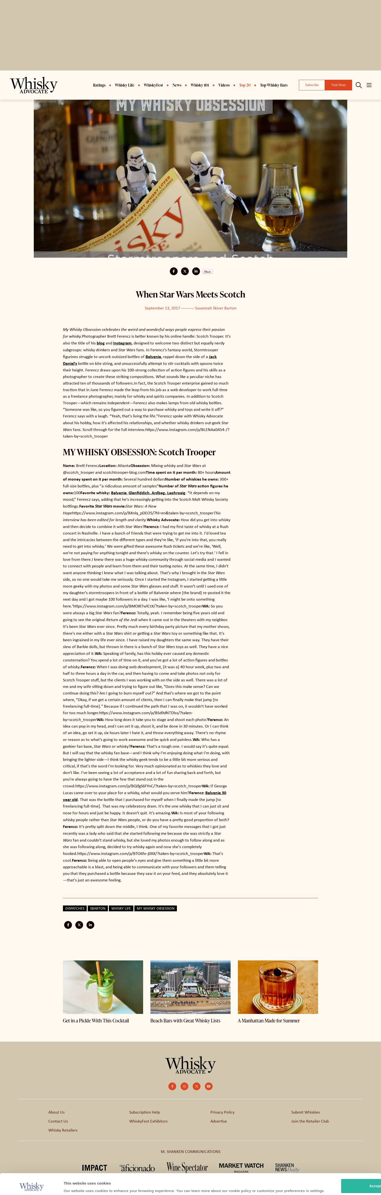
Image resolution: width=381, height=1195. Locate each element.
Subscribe (312, 85)
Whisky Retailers (63, 1130)
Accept (340, 1161)
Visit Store (338, 85)
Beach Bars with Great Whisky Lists (185, 1020)
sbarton (97, 908)
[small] (172, 1086)
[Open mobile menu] (369, 85)
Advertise (218, 1121)
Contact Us (58, 1121)
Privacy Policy (222, 1112)
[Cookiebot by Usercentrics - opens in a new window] (31, 1185)
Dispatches (74, 908)
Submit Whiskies (305, 1112)
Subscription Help (144, 1112)
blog (101, 343)
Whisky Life (121, 908)
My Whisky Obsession (155, 908)
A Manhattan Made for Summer (269, 1020)
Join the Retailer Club (310, 1121)
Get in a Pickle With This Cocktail (96, 1020)
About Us (56, 1112)
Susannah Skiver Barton (215, 308)
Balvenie (153, 356)
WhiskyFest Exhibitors (148, 1121)
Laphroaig (176, 493)
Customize (341, 1177)
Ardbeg (158, 493)
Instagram (122, 343)
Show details (75, 1185)
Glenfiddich (139, 493)
